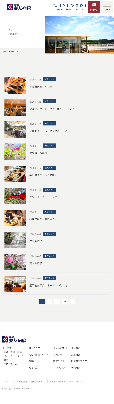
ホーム (5, 51)
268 (64, 301)
